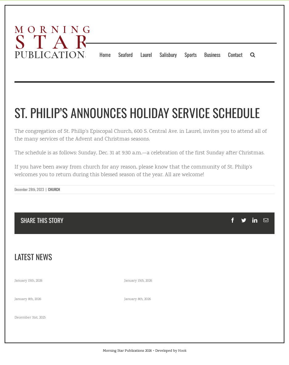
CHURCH (54, 189)
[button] (252, 54)
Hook (182, 351)
